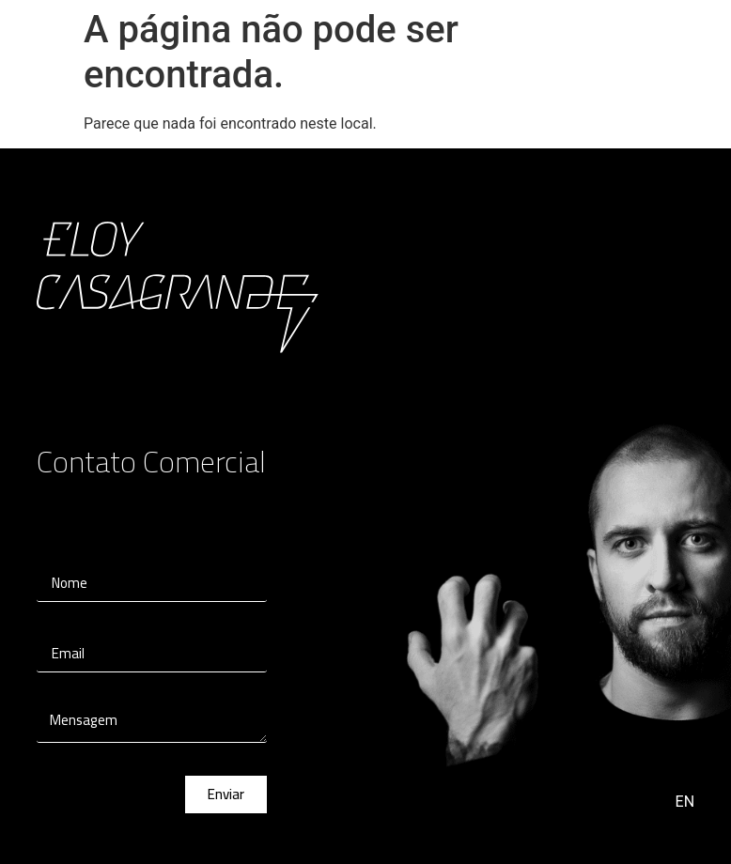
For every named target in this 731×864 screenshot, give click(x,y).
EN (685, 801)
